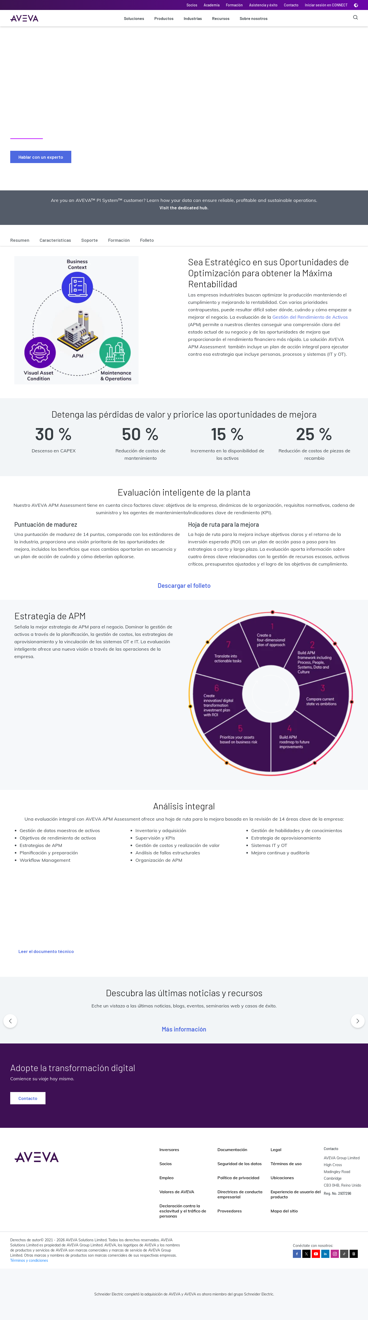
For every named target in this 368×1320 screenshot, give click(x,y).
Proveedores (229, 1210)
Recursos (220, 18)
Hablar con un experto (40, 157)
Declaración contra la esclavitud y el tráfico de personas (182, 1211)
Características (55, 240)
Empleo (166, 1177)
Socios (192, 5)
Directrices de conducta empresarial (239, 1194)
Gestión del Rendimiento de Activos (310, 317)
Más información (184, 1029)
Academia (212, 5)
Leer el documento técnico (46, 951)
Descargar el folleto (184, 585)
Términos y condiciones (29, 1260)
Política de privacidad (238, 1177)
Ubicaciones (282, 1177)
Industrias (193, 18)
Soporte (89, 240)
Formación (234, 5)
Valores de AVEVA (176, 1191)
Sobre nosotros (254, 18)
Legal (276, 1149)
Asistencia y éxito (263, 5)
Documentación (232, 1149)
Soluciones (134, 18)
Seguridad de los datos (239, 1163)
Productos (164, 18)
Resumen (19, 240)
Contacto (291, 5)
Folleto (147, 240)
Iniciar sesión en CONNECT (326, 5)
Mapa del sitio (284, 1210)
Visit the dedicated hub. (184, 207)
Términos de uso (286, 1163)
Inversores (169, 1149)
